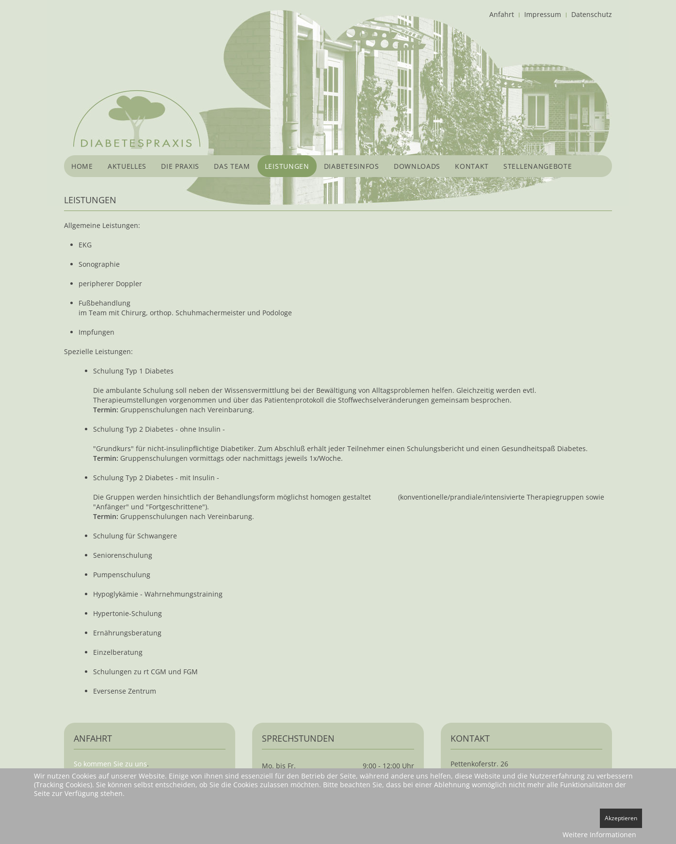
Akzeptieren (621, 818)
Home (82, 166)
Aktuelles (127, 166)
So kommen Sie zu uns (110, 763)
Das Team (232, 166)
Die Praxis (180, 166)
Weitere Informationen (599, 834)
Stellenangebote (537, 166)
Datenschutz (591, 14)
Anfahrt (501, 14)
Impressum (542, 14)
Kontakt (472, 166)
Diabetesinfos (351, 166)
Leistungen (287, 166)
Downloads (417, 166)
